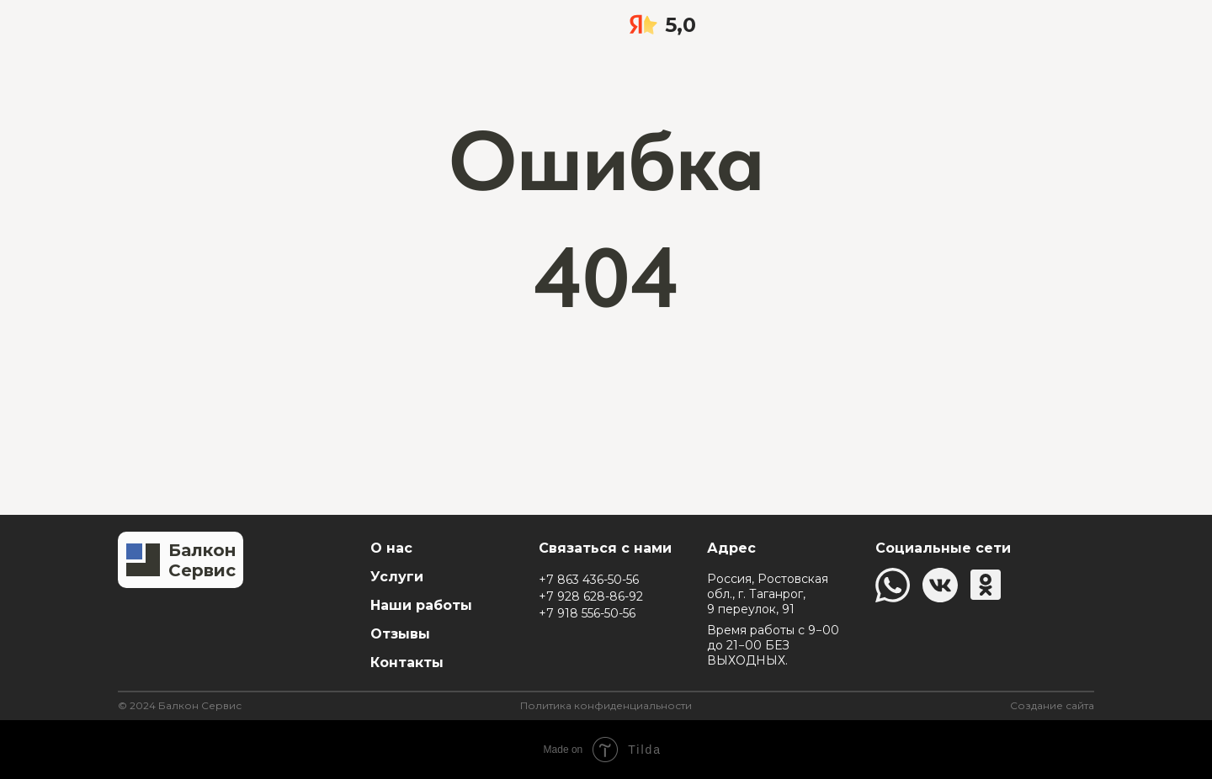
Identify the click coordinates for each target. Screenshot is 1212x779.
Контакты (407, 662)
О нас (391, 548)
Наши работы (421, 605)
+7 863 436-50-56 (589, 579)
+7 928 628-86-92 (591, 596)
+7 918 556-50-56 (587, 613)
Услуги (396, 577)
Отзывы (400, 634)
